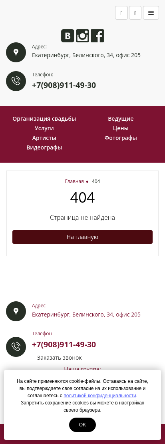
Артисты (44, 137)
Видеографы (44, 147)
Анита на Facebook (97, 35)
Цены (121, 128)
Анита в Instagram (82, 35)
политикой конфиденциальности (100, 395)
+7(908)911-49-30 (64, 85)
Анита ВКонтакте (67, 35)
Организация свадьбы (44, 118)
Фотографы (121, 137)
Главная (74, 181)
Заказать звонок (59, 357)
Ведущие (120, 118)
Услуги (44, 128)
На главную (82, 237)
